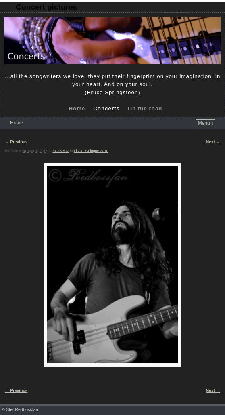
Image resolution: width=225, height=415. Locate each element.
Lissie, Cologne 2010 (91, 151)
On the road (145, 108)
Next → (213, 142)
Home (77, 108)
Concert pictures (46, 7)
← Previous (16, 142)
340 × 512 (61, 151)
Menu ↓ (206, 123)
